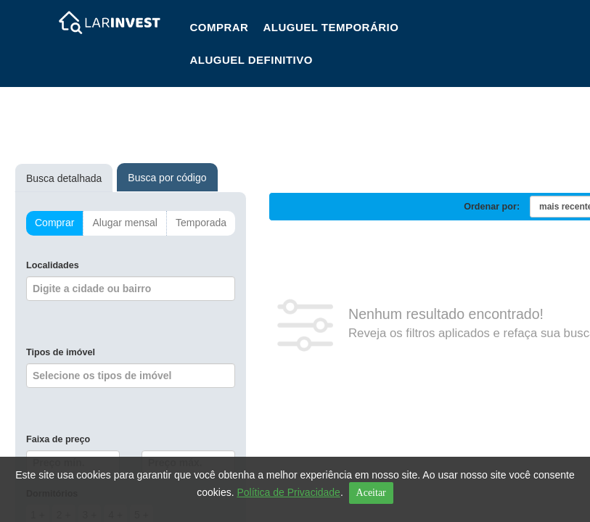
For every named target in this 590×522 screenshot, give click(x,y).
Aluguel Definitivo (251, 60)
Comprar (218, 27)
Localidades (52, 265)
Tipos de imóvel (60, 352)
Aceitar (371, 492)
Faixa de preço (58, 439)
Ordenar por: (492, 207)
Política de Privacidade (288, 492)
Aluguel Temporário (330, 27)
